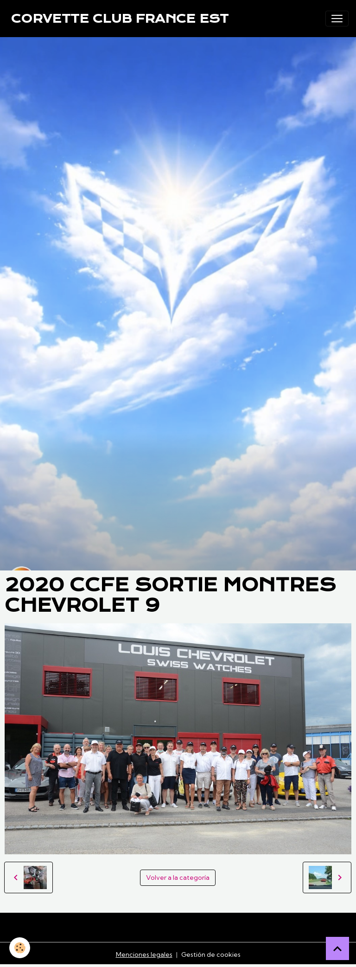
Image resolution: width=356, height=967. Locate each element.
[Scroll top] (337, 948)
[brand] (119, 18)
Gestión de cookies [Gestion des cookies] (211, 954)
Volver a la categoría (178, 877)
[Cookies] (19, 947)
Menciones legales (144, 954)
